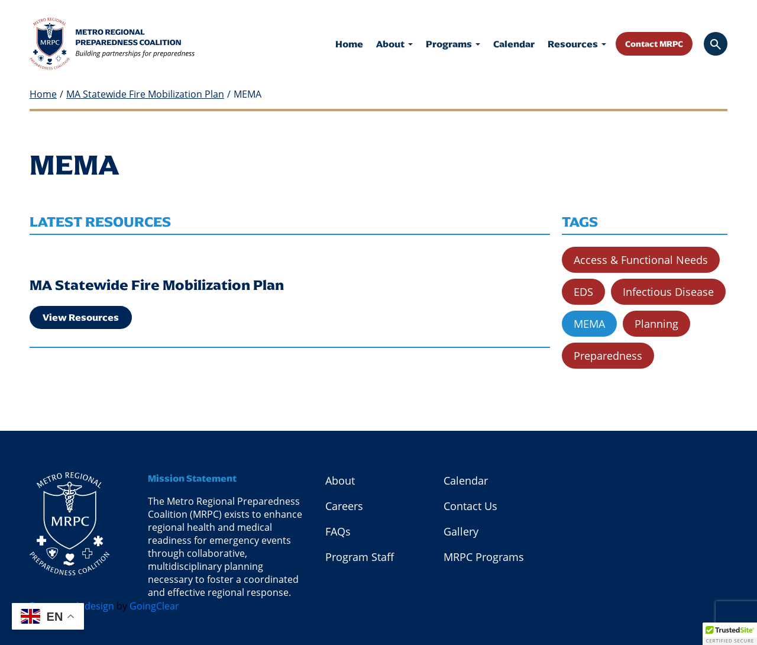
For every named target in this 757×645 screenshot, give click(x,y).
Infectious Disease (668, 292)
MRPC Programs (484, 557)
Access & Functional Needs (641, 260)
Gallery (461, 531)
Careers (344, 506)
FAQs (338, 531)
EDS (583, 292)
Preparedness (608, 356)
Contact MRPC (654, 43)
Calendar (514, 44)
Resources (577, 44)
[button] (730, 634)
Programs (453, 44)
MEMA (589, 324)
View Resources (81, 317)
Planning (656, 324)
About (394, 44)
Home (349, 44)
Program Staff (359, 557)
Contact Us (470, 506)
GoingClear (154, 605)
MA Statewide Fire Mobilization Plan (145, 94)
